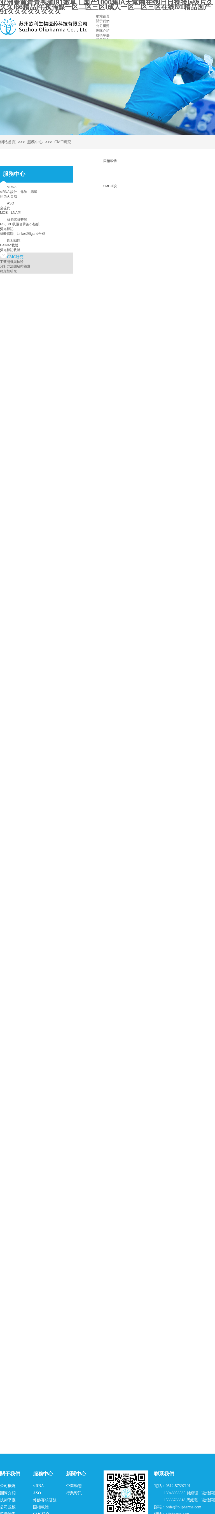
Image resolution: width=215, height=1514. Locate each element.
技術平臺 (102, 35)
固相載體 (110, 161)
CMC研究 (110, 186)
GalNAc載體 (9, 245)
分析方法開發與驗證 (15, 266)
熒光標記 (6, 229)
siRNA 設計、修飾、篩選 (18, 192)
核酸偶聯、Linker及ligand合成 (22, 234)
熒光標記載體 (10, 250)
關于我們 (102, 21)
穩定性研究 (8, 271)
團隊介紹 (102, 31)
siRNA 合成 (8, 196)
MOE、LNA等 (10, 213)
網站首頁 (102, 16)
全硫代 (5, 208)
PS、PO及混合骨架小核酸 (19, 224)
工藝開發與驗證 (12, 262)
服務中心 (35, 142)
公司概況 (102, 26)
